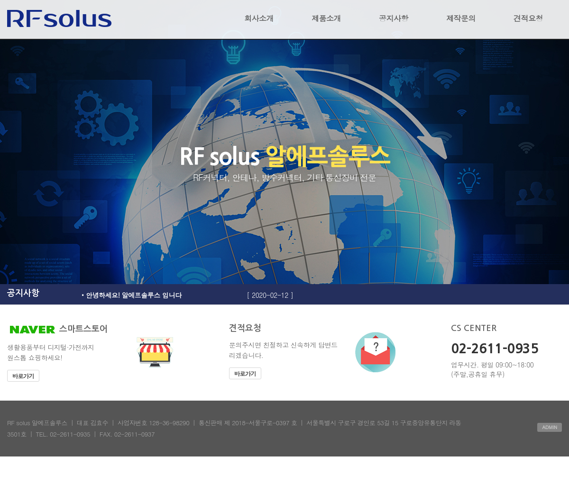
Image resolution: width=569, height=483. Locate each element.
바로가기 (23, 376)
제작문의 (461, 18)
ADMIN (549, 427)
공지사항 (393, 18)
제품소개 (326, 18)
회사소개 (259, 18)
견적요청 (528, 18)
